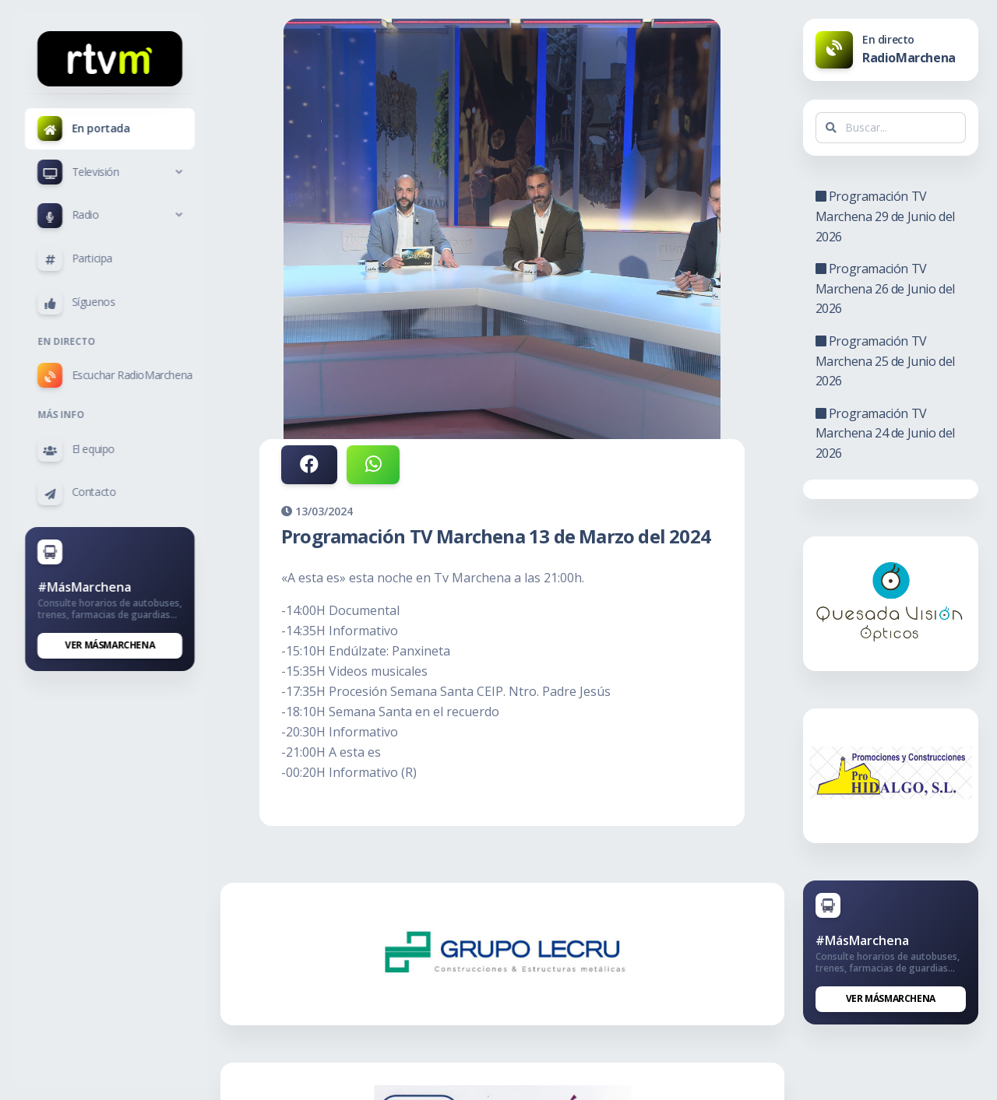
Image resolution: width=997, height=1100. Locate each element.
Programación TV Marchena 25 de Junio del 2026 (888, 360)
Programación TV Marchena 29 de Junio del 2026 (888, 216)
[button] (110, 172)
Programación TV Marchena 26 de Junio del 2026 (888, 288)
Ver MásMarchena (110, 645)
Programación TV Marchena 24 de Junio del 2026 (888, 433)
